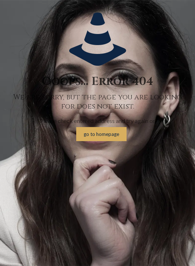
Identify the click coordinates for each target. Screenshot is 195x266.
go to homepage (101, 134)
